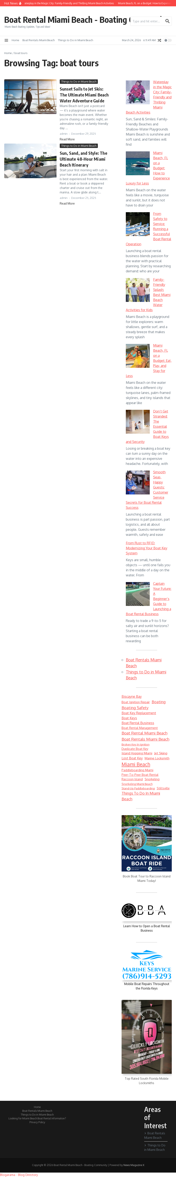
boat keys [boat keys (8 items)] (129, 718)
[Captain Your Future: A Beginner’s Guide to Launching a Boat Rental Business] (138, 594)
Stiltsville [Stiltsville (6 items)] (163, 788)
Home (15, 40)
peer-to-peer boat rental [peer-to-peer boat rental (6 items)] (140, 775)
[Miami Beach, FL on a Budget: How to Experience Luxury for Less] (138, 163)
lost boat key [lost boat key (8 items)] (132, 758)
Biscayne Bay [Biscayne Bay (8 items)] (132, 696)
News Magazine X (133, 1165)
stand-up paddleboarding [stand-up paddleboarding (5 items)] (138, 788)
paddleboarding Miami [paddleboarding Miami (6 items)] (137, 770)
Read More (67, 139)
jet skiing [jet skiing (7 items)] (160, 753)
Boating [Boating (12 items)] (159, 701)
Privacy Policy (37, 1122)
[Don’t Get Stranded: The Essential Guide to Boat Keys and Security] (138, 422)
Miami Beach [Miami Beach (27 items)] (136, 764)
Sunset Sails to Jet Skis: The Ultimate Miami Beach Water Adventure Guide (84, 94)
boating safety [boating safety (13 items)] (135, 707)
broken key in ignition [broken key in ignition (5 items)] (136, 744)
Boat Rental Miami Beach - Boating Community (86, 19)
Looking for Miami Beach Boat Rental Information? (37, 1118)
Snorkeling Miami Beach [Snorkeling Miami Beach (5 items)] (137, 784)
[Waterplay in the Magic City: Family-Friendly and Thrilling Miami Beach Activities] (138, 92)
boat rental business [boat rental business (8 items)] (138, 723)
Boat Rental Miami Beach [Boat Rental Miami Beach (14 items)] (144, 732)
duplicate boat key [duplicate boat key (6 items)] (135, 749)
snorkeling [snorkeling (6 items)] (152, 779)
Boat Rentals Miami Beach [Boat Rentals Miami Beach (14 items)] (145, 739)
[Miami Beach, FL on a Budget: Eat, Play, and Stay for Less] (138, 356)
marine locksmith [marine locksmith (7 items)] (157, 758)
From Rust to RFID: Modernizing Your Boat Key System (146, 548)
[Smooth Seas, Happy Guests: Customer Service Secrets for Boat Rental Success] (138, 482)
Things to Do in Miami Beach (75, 40)
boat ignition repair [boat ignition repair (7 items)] (136, 702)
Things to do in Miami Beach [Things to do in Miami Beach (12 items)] (141, 796)
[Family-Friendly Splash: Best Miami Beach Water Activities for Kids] (138, 290)
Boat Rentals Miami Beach (38, 40)
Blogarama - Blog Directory (19, 1175)
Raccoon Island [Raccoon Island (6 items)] (132, 779)
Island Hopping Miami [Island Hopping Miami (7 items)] (137, 753)
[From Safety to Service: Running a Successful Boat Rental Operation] (138, 224)
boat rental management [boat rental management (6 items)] (140, 728)
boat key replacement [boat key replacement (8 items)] (139, 713)
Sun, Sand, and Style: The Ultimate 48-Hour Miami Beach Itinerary (83, 158)
